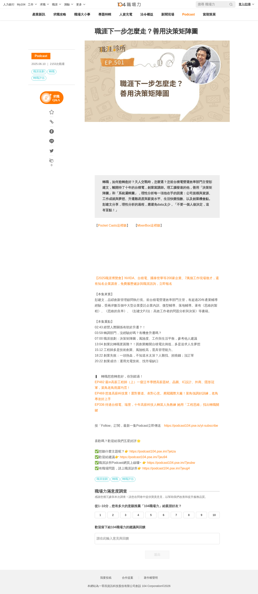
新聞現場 (167, 14)
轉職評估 (39, 77)
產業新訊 (38, 14)
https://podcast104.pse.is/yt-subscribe (191, 425)
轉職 (52, 71)
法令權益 (146, 14)
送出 (157, 554)
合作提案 (127, 577)
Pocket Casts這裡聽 (112, 225)
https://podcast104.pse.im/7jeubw (171, 462)
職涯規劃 (39, 71)
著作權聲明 (151, 577)
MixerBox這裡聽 (148, 225)
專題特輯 (104, 14)
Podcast (188, 14)
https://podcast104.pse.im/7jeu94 (143, 457)
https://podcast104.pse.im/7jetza (152, 451)
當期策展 (209, 14)
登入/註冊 (245, 4)
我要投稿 (105, 577)
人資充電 (125, 14)
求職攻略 (59, 14)
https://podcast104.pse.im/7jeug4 (166, 468)
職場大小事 (82, 14)
